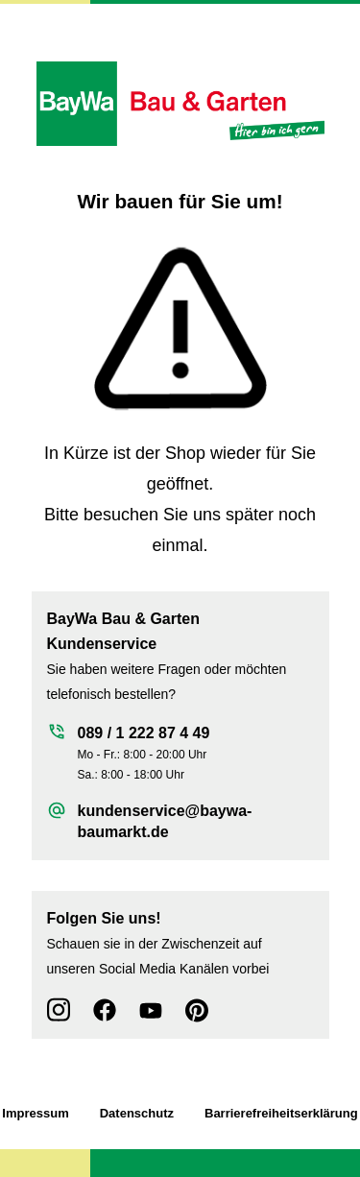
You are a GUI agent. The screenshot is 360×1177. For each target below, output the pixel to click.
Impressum (35, 1113)
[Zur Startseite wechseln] (180, 103)
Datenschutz (137, 1113)
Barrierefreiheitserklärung (281, 1113)
